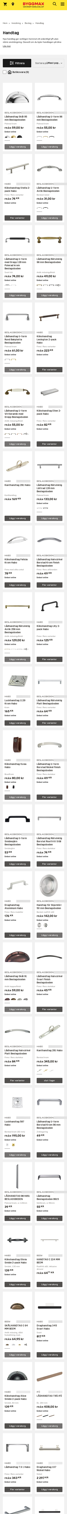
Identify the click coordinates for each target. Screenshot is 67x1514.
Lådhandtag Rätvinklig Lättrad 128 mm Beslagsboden (49, 488)
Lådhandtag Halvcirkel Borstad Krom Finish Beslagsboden (49, 562)
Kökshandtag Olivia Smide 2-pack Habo (16, 1261)
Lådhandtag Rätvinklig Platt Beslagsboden (49, 702)
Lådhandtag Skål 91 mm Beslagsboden (16, 978)
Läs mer (7, 46)
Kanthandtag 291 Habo (17, 485)
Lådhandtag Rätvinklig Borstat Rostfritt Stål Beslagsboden (49, 841)
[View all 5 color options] (25, 999)
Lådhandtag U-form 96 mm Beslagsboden (49, 118)
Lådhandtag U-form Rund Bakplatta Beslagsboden (16, 339)
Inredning (16, 23)
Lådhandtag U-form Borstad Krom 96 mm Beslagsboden (49, 1124)
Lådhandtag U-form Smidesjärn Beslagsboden (16, 841)
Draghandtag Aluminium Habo (14, 907)
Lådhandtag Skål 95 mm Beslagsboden (16, 118)
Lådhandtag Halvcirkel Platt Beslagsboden (17, 1052)
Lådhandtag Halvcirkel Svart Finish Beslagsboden (49, 979)
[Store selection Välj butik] (13, 4)
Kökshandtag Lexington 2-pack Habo (46, 339)
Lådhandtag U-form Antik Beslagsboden (48, 189)
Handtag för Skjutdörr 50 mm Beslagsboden (49, 907)
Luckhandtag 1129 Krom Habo (15, 702)
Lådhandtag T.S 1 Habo (17, 1467)
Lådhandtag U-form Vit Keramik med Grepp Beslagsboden (16, 414)
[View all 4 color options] (58, 285)
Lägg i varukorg (17, 146)
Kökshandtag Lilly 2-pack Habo (48, 628)
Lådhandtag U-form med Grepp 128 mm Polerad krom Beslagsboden (16, 264)
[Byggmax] (33, 5)
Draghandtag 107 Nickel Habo (46, 1469)
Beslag (28, 23)
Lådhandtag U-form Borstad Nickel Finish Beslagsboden (49, 767)
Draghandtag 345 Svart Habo (47, 1327)
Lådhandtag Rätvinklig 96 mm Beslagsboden (49, 261)
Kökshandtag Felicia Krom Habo (16, 561)
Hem (5, 23)
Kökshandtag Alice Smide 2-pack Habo (15, 1397)
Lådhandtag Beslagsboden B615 (48, 1198)
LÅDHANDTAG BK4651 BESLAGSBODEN (17, 1198)
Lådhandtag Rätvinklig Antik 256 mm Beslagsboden (17, 629)
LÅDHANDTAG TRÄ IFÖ (49, 1395)
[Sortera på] (48, 63)
